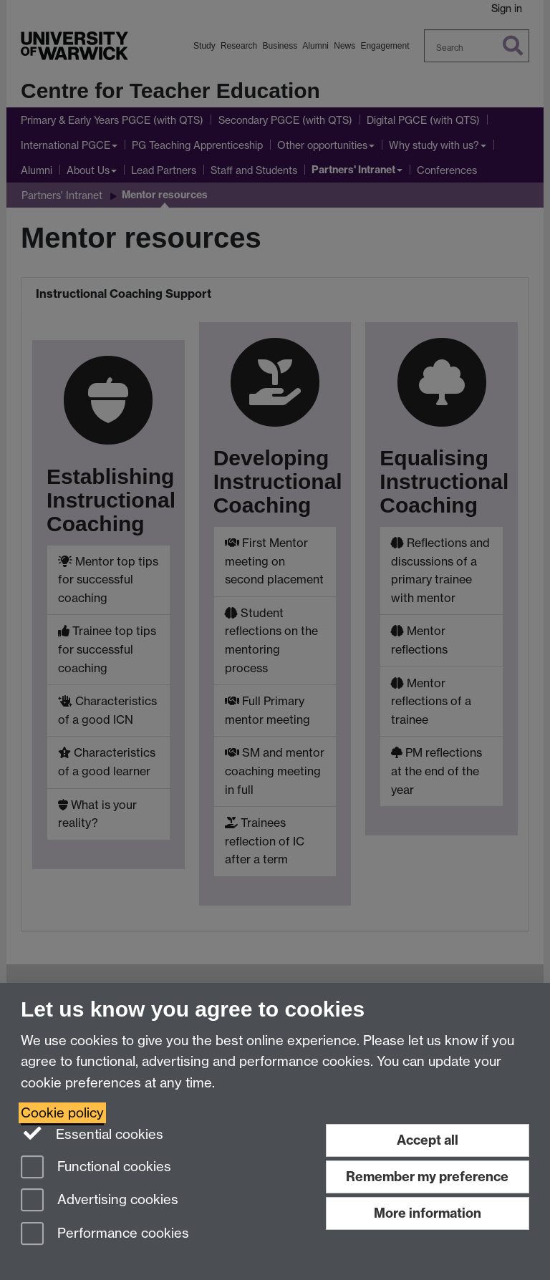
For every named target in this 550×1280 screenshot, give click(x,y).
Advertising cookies (99, 1201)
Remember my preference (427, 1176)
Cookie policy (62, 1113)
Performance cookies (105, 1234)
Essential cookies (92, 1133)
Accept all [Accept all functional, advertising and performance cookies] (427, 1140)
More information (427, 1213)
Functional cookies (96, 1168)
